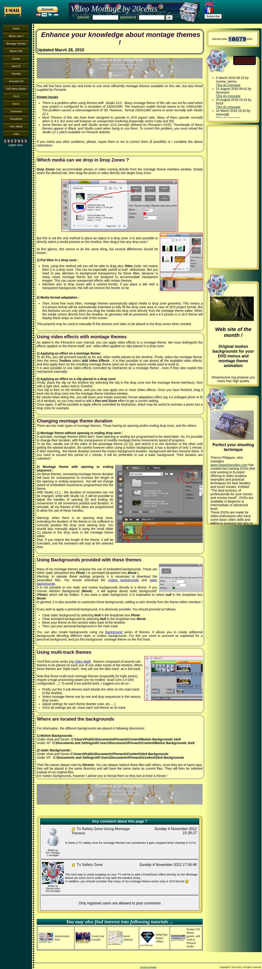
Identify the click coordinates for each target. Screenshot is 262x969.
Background (113, 632)
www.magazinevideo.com (228, 465)
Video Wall (82, 661)
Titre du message (228, 85)
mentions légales (148, 967)
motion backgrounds (123, 580)
